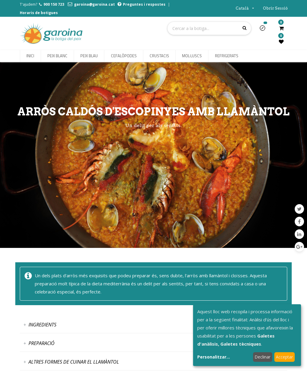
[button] (264, 30)
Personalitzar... (213, 357)
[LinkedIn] (299, 234)
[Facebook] (299, 221)
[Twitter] (299, 209)
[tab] (153, 324)
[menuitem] (30, 56)
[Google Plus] (299, 246)
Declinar (262, 357)
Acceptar (284, 357)
